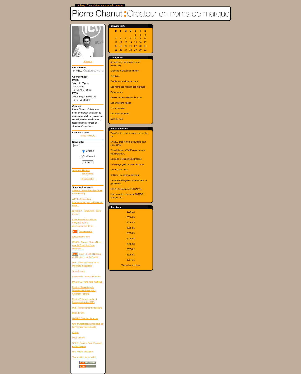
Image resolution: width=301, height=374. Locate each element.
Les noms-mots (117, 108)
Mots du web (116, 119)
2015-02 (131, 249)
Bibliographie (88, 179)
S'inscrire (88, 151)
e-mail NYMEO (87, 136)
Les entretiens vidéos (120, 103)
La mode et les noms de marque (126, 159)
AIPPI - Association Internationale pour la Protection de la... (87, 202)
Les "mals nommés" (120, 113)
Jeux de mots (78, 271)
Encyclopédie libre (81, 237)
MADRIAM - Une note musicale (87, 282)
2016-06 (131, 217)
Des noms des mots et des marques (127, 87)
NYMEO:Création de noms (85, 318)
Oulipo (75, 332)
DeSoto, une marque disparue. (125, 175)
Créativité (115, 76)
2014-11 (131, 260)
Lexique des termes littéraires (86, 277)
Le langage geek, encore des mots (127, 164)
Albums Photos (81, 170)
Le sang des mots (119, 169)
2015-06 (131, 228)
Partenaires (87, 173)
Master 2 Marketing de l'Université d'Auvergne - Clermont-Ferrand (84, 290)
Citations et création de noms (124, 71)
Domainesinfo (85, 231)
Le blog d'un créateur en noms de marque (100, 5)
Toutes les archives (130, 265)
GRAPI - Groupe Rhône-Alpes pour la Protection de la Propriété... (86, 245)
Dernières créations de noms (124, 81)
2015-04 (131, 238)
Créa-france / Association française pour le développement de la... (84, 222)
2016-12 (131, 212)
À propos (87, 61)
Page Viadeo (78, 338)
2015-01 (131, 255)
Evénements (116, 92)
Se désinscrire (88, 156)
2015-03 (131, 244)
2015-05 (131, 233)
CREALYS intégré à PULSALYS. (126, 189)
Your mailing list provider (84, 357)
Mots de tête (78, 313)
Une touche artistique (82, 352)
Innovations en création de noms (126, 97)
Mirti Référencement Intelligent (87, 308)
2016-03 (131, 222)
